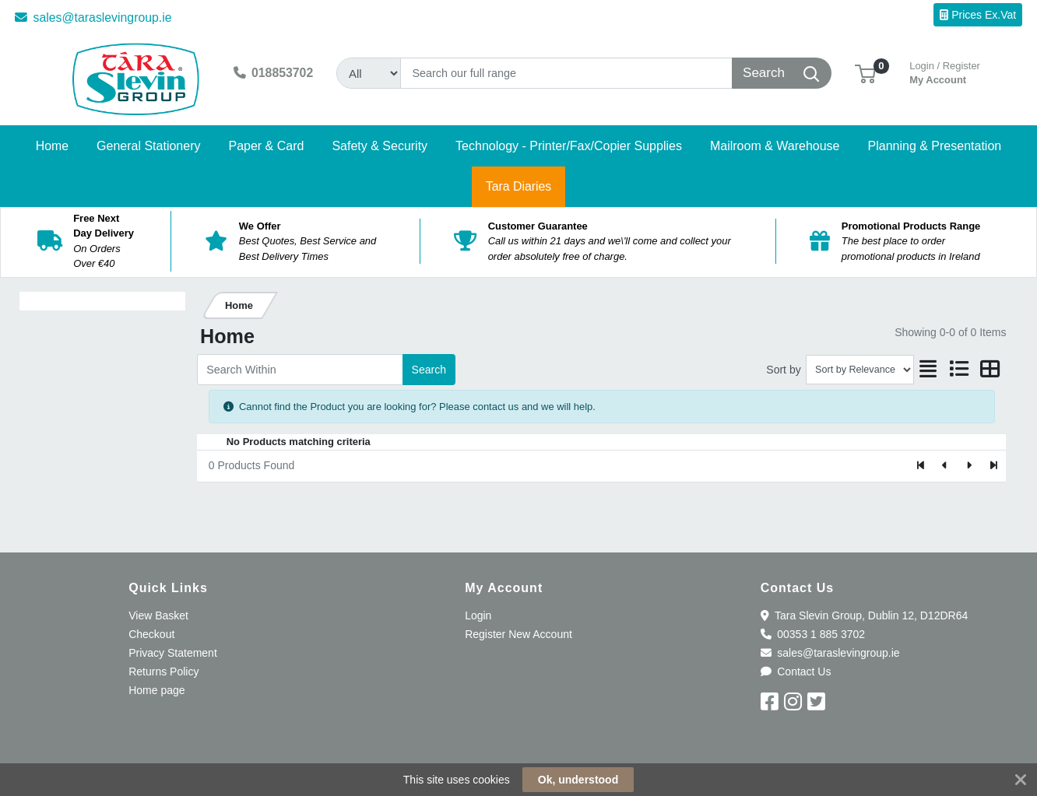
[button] (865, 73)
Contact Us (796, 671)
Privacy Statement (172, 653)
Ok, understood (578, 779)
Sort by (783, 369)
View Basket (158, 615)
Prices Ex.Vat (978, 15)
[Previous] (945, 466)
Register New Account (518, 634)
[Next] (969, 466)
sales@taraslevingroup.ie (93, 17)
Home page (156, 690)
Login (478, 615)
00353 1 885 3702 (813, 634)
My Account (944, 71)
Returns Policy (163, 671)
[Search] (566, 73)
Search (429, 369)
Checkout (151, 634)
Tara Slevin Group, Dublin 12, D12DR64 (864, 615)
